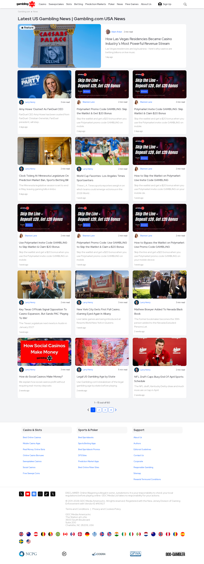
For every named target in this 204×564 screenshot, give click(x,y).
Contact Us (139, 455)
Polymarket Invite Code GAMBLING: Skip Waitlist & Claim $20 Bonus (158, 111)
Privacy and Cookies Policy (106, 509)
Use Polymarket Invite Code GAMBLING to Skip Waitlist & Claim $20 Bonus (43, 245)
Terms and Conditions (77, 509)
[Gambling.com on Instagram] (40, 510)
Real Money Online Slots (34, 449)
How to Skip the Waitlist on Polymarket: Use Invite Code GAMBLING (157, 178)
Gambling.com (24, 11)
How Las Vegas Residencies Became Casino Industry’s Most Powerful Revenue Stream (138, 41)
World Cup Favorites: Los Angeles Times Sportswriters (101, 178)
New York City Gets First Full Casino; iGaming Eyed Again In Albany (98, 311)
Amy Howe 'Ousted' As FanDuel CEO (41, 109)
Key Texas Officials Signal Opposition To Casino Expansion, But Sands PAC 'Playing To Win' (43, 314)
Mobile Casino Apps (31, 443)
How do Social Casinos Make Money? (41, 376)
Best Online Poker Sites (88, 467)
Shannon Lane (89, 102)
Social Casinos (29, 467)
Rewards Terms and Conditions (147, 479)
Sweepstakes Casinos (32, 461)
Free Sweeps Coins (31, 473)
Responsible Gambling (143, 467)
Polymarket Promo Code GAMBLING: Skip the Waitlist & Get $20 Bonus (102, 111)
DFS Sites (82, 455)
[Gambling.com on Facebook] (34, 510)
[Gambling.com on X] (21, 510)
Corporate (138, 461)
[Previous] (116, 410)
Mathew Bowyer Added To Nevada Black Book (158, 311)
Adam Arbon (116, 32)
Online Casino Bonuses (33, 455)
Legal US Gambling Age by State (96, 376)
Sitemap (137, 473)
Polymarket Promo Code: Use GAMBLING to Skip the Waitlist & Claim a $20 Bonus (102, 245)
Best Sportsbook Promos (89, 449)
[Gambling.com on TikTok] (46, 510)
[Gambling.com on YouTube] (27, 510)
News (35, 11)
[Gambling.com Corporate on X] (52, 510)
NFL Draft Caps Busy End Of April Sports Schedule (158, 379)
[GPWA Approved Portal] (135, 553)
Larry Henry (30, 102)
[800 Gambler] (175, 554)
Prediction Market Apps (88, 461)
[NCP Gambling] (28, 554)
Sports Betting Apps (87, 443)
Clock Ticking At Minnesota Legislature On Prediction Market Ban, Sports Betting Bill (44, 178)
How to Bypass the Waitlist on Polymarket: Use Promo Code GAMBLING (159, 245)
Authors (137, 443)
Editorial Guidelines (142, 449)
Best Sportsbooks (85, 437)
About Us (138, 437)
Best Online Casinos (32, 437)
